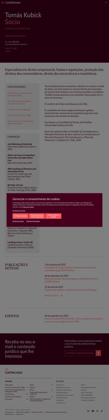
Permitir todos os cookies (53, 216)
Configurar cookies (20, 216)
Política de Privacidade (33, 221)
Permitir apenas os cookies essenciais (37, 216)
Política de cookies (28, 207)
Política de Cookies (18, 221)
